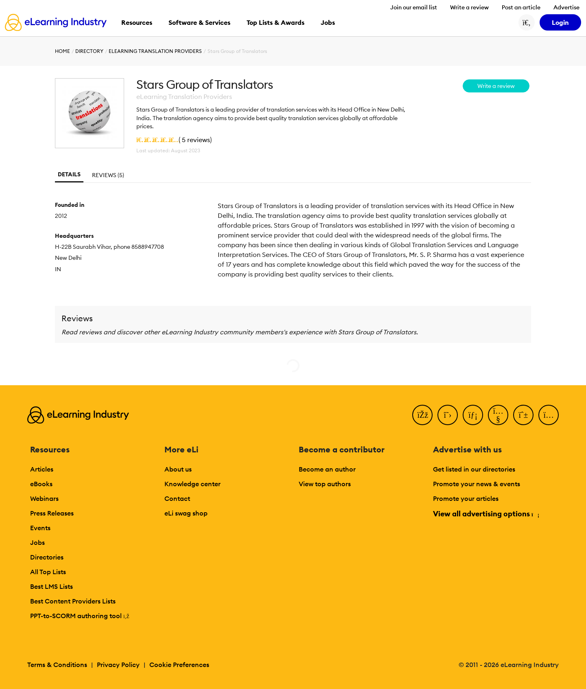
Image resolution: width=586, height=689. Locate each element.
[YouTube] (498, 415)
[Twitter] (447, 415)
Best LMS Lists (51, 586)
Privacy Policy (118, 664)
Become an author (327, 469)
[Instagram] (548, 415)
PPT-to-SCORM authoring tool (79, 616)
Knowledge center (192, 484)
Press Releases (52, 513)
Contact (177, 498)
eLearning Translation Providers (155, 51)
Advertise (566, 7)
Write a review (469, 7)
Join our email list (413, 7)
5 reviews (196, 140)
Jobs (37, 542)
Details (69, 174)
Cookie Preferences (179, 664)
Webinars (44, 498)
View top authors (325, 484)
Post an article (521, 7)
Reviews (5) (108, 175)
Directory (89, 51)
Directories (46, 557)
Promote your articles (466, 498)
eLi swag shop (186, 513)
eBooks (41, 484)
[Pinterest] (523, 415)
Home (62, 51)
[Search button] (526, 22)
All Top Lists (48, 572)
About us (178, 469)
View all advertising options (485, 513)
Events (40, 528)
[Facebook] (422, 415)
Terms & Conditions (57, 664)
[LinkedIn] (473, 415)
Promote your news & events (476, 484)
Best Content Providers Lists (73, 601)
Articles (41, 469)
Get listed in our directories (474, 469)
